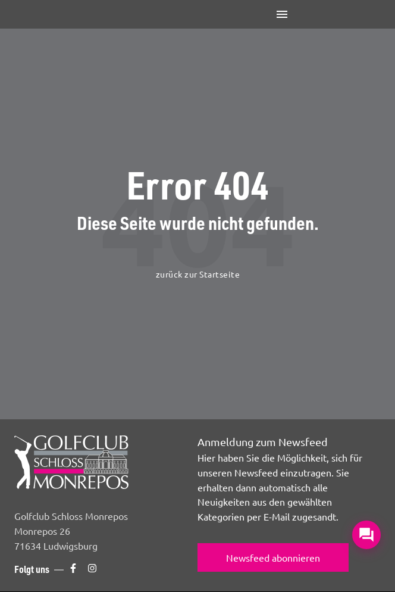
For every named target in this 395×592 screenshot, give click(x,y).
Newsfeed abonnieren (273, 557)
